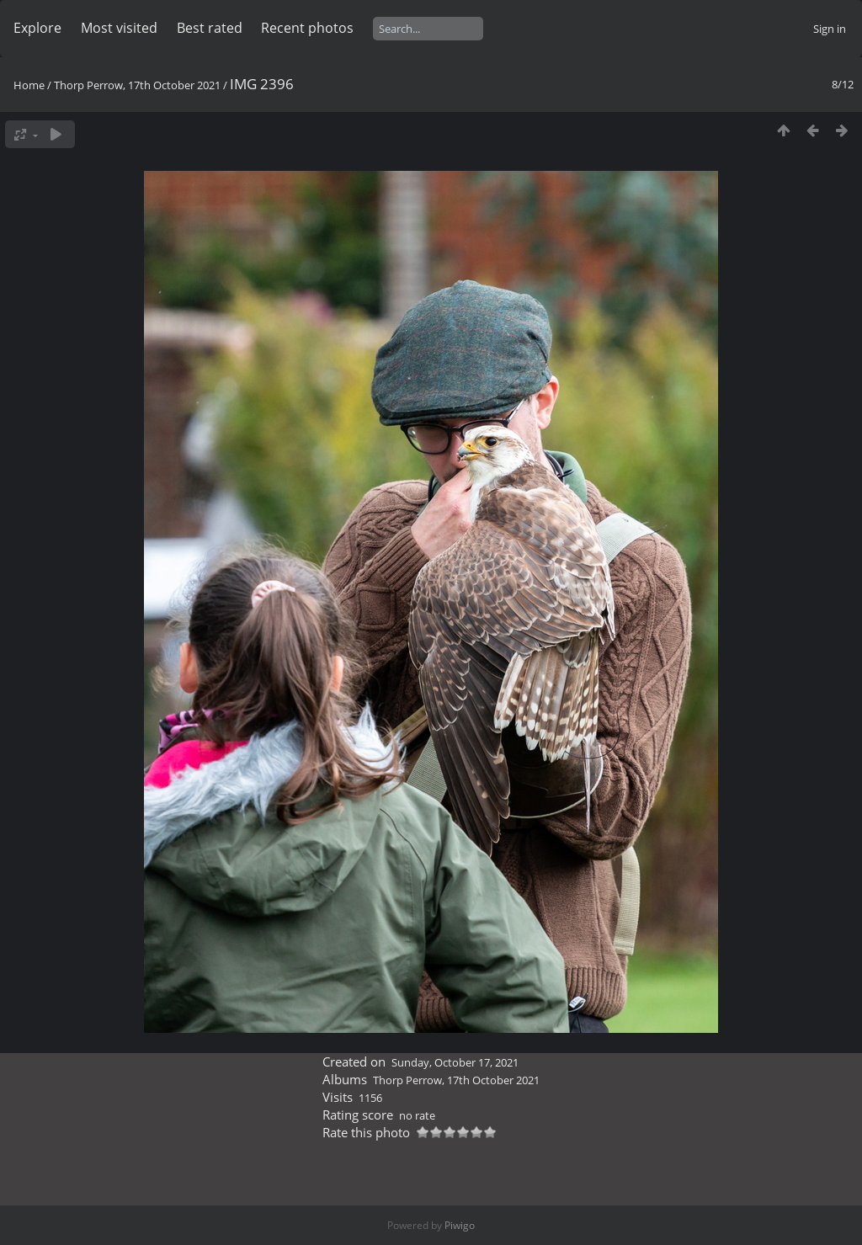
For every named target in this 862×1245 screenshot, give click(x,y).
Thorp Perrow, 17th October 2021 (137, 85)
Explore (37, 28)
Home (29, 85)
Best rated (209, 28)
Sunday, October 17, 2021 (455, 1062)
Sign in (829, 28)
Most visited (119, 28)
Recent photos (307, 28)
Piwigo (459, 1225)
